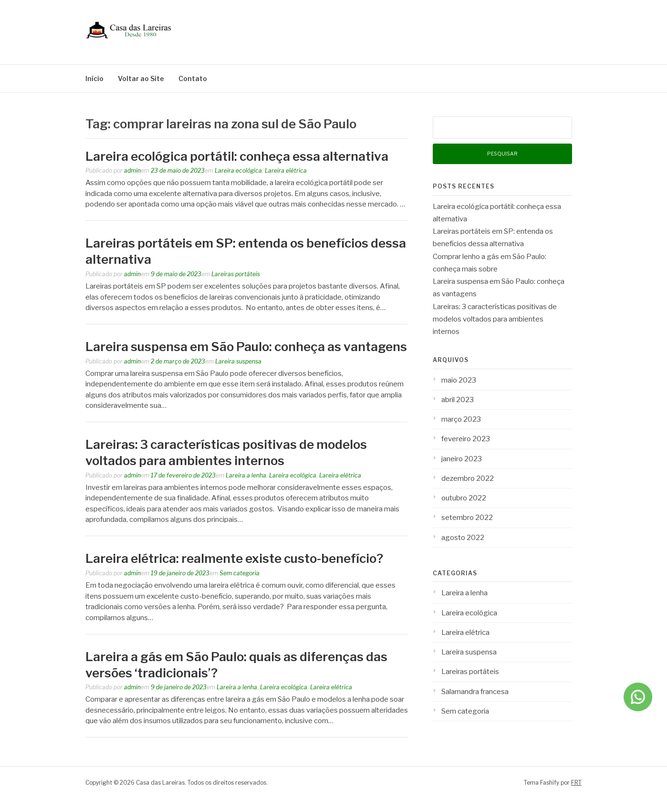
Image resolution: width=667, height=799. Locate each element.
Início (94, 78)
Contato (192, 78)
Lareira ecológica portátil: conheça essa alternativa (236, 156)
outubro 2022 (463, 498)
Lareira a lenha (246, 475)
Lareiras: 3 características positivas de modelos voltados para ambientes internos (495, 319)
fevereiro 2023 (465, 439)
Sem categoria (239, 573)
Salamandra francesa (475, 691)
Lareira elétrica (286, 170)
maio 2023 (458, 380)
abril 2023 (457, 399)
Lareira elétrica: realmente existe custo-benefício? (234, 558)
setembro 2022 (467, 517)
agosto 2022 (462, 537)
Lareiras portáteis (235, 274)
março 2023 (461, 419)
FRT (576, 782)
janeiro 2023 (461, 459)
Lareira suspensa (238, 361)
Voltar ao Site (141, 78)
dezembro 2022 (467, 478)
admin (132, 170)
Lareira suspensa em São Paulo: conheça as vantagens (246, 346)
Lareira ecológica (238, 170)
